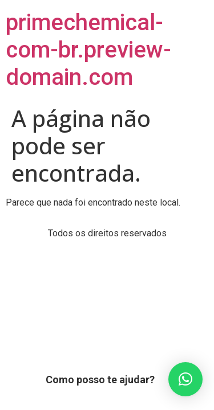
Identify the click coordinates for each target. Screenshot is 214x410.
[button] (185, 379)
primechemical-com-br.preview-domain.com (88, 50)
